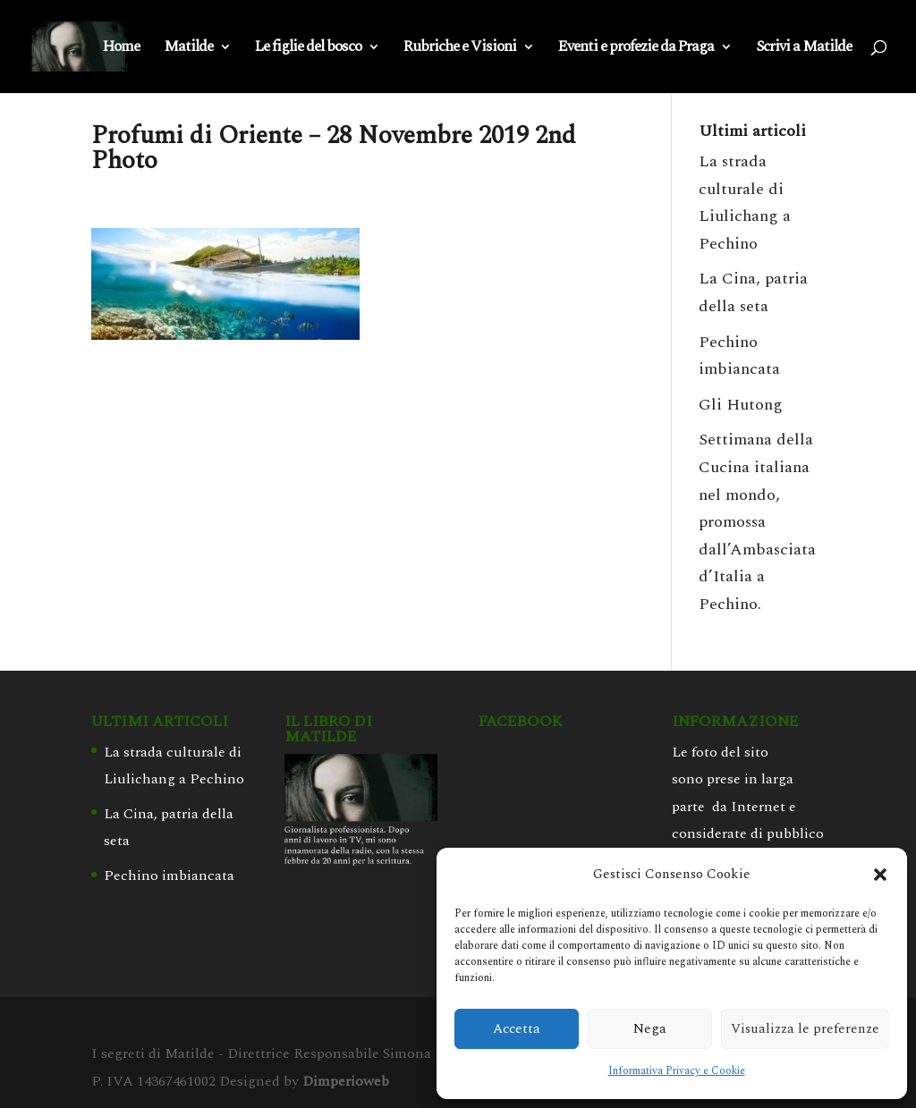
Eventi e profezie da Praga (636, 49)
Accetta (516, 1029)
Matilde (188, 49)
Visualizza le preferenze (805, 1029)
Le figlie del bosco (308, 49)
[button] (880, 875)
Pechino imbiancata (169, 875)
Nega (649, 1029)
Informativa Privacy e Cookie (676, 1070)
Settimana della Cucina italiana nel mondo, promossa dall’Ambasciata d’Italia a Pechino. (757, 521)
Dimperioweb (345, 1081)
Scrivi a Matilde (804, 49)
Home (121, 49)
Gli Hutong (741, 405)
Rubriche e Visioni (459, 49)
